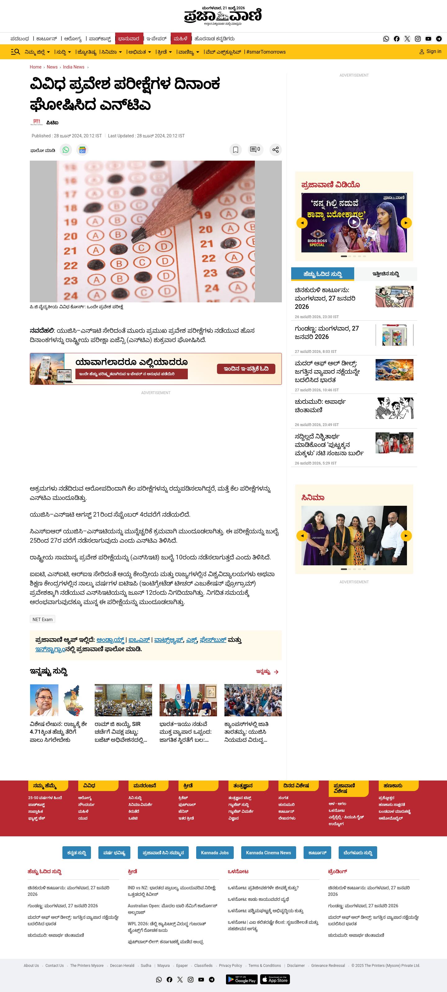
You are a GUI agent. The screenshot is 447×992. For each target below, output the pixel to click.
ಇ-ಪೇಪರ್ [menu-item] (156, 39)
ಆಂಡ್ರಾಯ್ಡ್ (111, 639)
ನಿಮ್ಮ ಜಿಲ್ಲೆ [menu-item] (35, 52)
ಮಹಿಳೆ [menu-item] (180, 39)
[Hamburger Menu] (15, 52)
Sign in (430, 51)
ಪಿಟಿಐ (52, 123)
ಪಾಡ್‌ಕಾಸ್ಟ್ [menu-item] (100, 39)
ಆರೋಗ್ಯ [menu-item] (73, 39)
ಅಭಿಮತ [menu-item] (137, 52)
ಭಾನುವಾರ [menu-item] (128, 39)
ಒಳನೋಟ (238, 871)
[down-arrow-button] (48, 52)
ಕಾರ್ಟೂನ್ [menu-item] (46, 39)
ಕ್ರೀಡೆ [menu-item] (162, 52)
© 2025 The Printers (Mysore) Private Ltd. (385, 965)
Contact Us (54, 965)
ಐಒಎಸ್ (139, 639)
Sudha (146, 965)
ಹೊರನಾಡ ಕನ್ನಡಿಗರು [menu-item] (215, 39)
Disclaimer (296, 965)
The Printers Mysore (86, 965)
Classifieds (203, 965)
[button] (76, 852)
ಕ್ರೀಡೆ (132, 871)
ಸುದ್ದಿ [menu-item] (61, 52)
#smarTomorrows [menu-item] (266, 52)
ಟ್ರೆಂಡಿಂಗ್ (337, 871)
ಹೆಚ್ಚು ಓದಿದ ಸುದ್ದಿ (44, 871)
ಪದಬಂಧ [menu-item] (20, 39)
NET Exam (42, 619)
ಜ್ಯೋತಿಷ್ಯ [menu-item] (87, 52)
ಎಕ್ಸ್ (191, 639)
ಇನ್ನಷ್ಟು (267, 671)
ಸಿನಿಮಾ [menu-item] (109, 52)
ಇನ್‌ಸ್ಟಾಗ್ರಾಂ (50, 649)
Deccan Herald (122, 965)
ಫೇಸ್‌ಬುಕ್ (213, 639)
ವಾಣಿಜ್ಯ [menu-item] (186, 52)
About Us (31, 965)
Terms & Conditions (265, 965)
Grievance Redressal (328, 965)
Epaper (182, 965)
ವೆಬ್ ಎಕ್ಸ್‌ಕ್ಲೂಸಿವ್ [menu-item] (223, 52)
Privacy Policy (230, 965)
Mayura (163, 965)
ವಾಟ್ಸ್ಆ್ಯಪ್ (168, 639)
